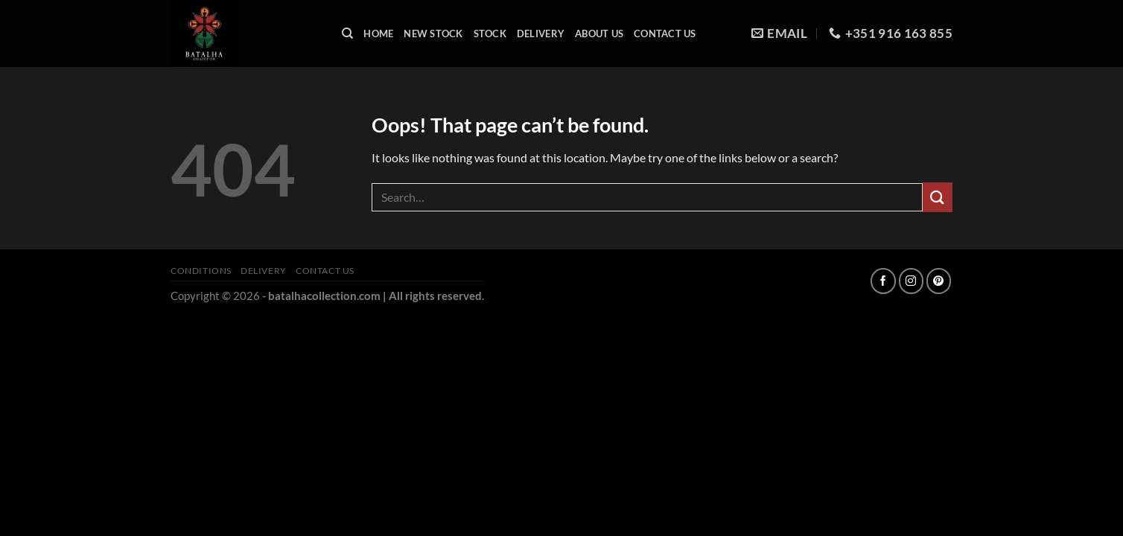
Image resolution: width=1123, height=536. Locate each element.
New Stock (433, 33)
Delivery (540, 33)
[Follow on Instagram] (911, 281)
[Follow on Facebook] (883, 281)
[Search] (347, 33)
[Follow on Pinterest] (938, 281)
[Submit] (937, 196)
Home (378, 33)
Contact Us (665, 33)
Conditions (201, 270)
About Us (599, 33)
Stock (490, 33)
